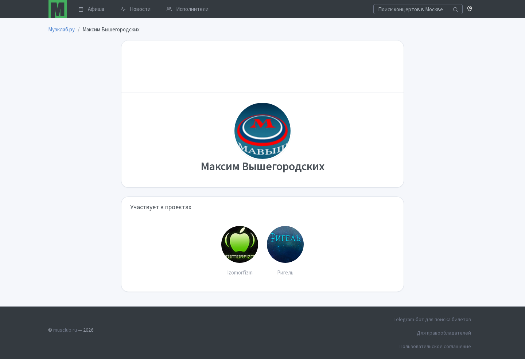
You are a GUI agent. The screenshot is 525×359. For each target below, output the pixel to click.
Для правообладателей (444, 332)
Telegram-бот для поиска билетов (432, 319)
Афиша (91, 8)
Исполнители (188, 8)
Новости (135, 8)
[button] (469, 9)
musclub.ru (65, 330)
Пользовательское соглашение (435, 346)
